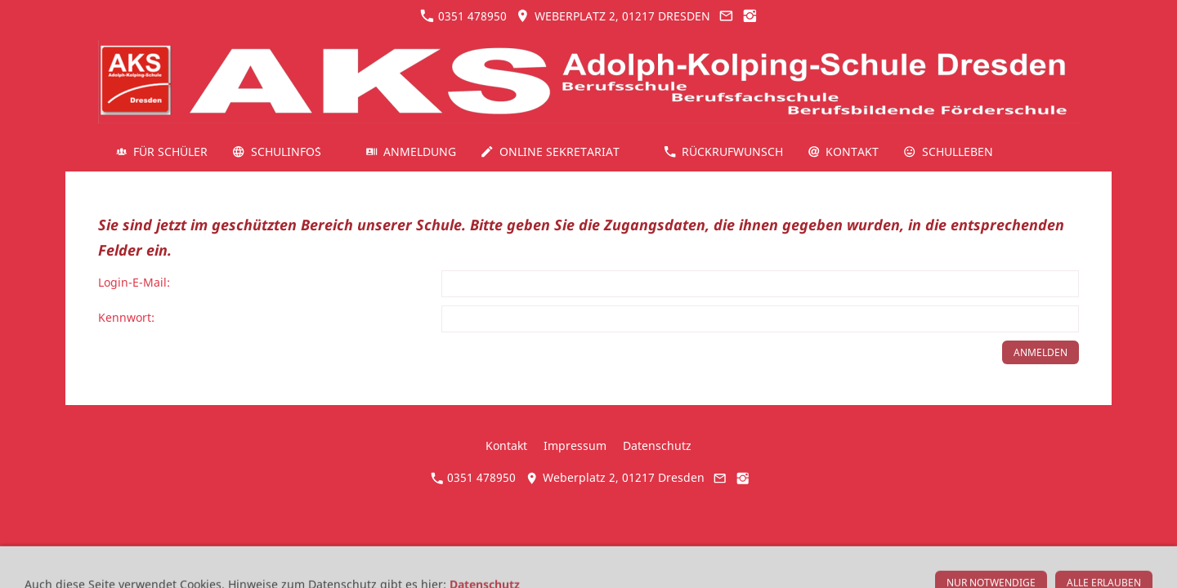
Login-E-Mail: (134, 282)
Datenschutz (657, 445)
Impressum (575, 445)
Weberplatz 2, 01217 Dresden (612, 16)
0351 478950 (463, 16)
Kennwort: (126, 317)
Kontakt (506, 445)
